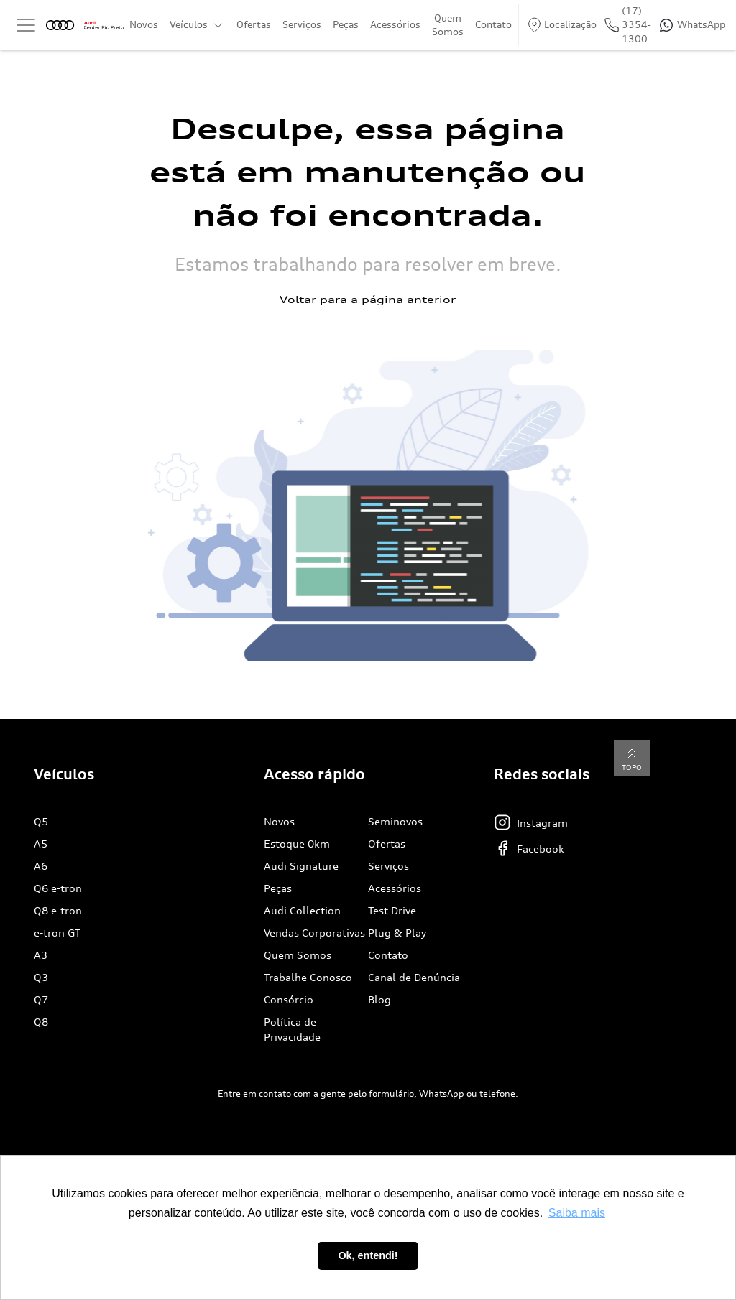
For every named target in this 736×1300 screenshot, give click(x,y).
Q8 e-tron (58, 910)
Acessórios (395, 24)
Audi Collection (302, 910)
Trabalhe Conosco (308, 977)
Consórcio (288, 999)
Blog (379, 999)
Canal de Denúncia (414, 977)
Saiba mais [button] (576, 1213)
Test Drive (392, 910)
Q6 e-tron (58, 888)
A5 (40, 843)
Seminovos (395, 821)
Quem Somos (448, 25)
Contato (493, 24)
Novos (143, 24)
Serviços (301, 24)
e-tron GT (57, 933)
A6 (40, 866)
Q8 (41, 1022)
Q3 (41, 977)
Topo (632, 758)
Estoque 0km (297, 843)
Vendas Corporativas (314, 933)
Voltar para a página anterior (368, 299)
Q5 (41, 821)
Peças (346, 24)
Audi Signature (301, 866)
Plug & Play (397, 933)
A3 (40, 955)
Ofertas (253, 24)
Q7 (41, 999)
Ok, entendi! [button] (367, 1255)
